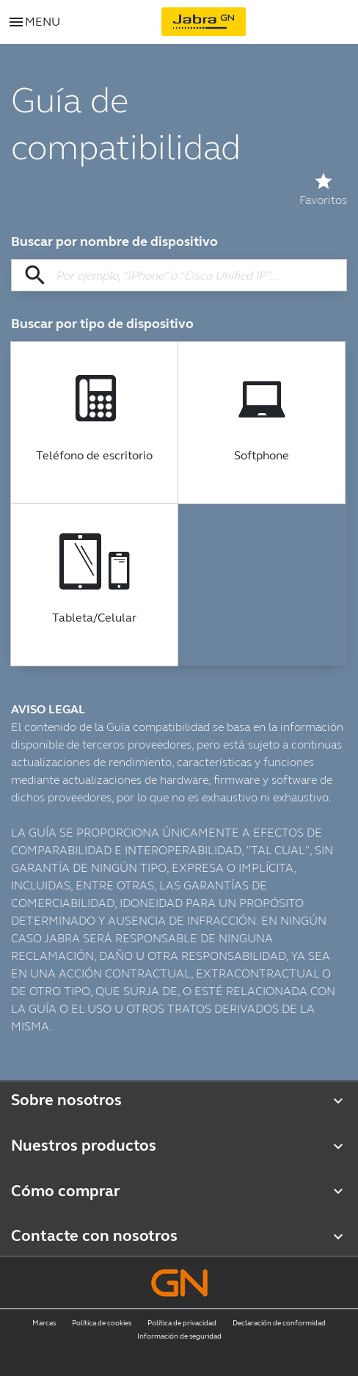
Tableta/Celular (94, 618)
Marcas (44, 1323)
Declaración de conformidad (279, 1323)
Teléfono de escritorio (94, 455)
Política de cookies (101, 1323)
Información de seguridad (179, 1336)
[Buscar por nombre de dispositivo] (179, 275)
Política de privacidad (181, 1323)
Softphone (261, 455)
